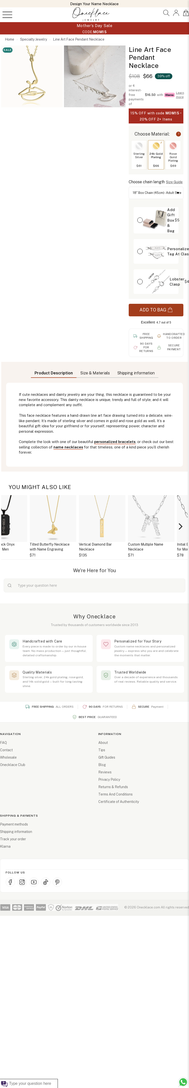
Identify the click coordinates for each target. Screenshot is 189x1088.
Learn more (180, 95)
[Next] (180, 526)
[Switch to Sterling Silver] (139, 146)
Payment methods (14, 824)
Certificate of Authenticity (118, 802)
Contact (6, 750)
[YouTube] (33, 882)
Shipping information (16, 832)
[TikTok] (45, 882)
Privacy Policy (109, 780)
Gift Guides (106, 757)
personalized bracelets (115, 442)
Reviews (105, 772)
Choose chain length (147, 182)
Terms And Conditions (115, 794)
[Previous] (9, 526)
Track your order (13, 839)
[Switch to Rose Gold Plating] (173, 146)
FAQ (3, 743)
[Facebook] (10, 882)
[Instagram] (22, 882)
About (103, 743)
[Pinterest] (57, 882)
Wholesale (8, 757)
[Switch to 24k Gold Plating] (156, 146)
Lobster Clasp (177, 281)
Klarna (5, 846)
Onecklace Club (12, 765)
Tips (101, 750)
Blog (102, 765)
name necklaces (68, 447)
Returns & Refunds (113, 787)
